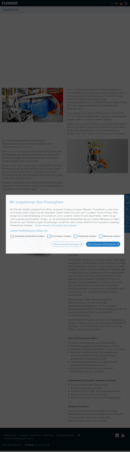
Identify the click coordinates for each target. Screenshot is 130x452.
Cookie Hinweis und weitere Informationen (56, 212)
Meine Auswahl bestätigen (66, 231)
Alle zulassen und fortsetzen (102, 231)
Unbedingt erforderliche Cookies (29, 223)
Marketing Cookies (111, 223)
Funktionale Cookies (87, 223)
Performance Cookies (61, 223)
